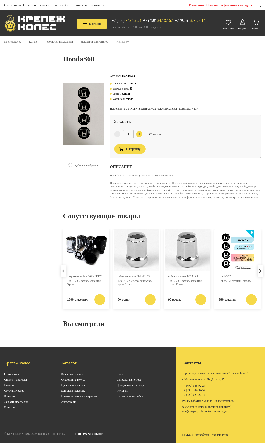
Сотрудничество (76, 5)
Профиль (242, 23)
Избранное (228, 24)
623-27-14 (190, 20)
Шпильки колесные (73, 390)
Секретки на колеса (73, 379)
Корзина (256, 24)
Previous (63, 271)
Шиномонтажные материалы (79, 396)
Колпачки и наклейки (130, 396)
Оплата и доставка (36, 5)
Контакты (97, 5)
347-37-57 (158, 20)
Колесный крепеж (72, 374)
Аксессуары (68, 401)
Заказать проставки (16, 401)
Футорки (122, 390)
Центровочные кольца (130, 385)
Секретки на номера (129, 379)
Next (260, 271)
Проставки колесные (74, 385)
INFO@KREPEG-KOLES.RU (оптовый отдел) (205, 411)
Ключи (121, 374)
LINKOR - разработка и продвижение (205, 434)
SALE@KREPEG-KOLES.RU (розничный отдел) (206, 406)
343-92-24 (126, 20)
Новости (57, 5)
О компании (12, 5)
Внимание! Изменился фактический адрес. (221, 5)
